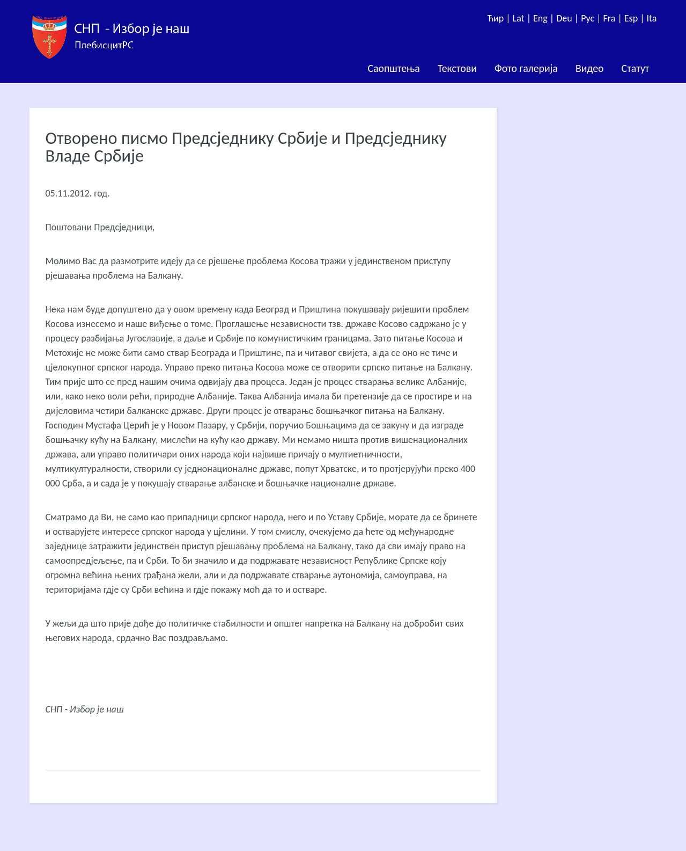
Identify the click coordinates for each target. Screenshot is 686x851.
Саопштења (394, 68)
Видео (590, 68)
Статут (636, 68)
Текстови (457, 68)
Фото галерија (526, 68)
